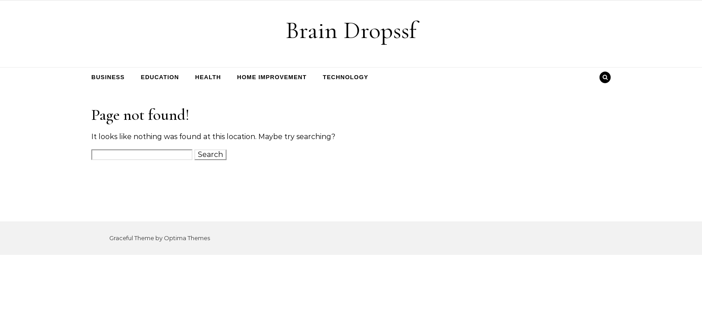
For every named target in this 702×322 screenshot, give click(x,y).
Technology (345, 77)
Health (208, 77)
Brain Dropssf (351, 30)
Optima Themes (187, 238)
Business (107, 77)
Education (160, 77)
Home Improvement (272, 77)
